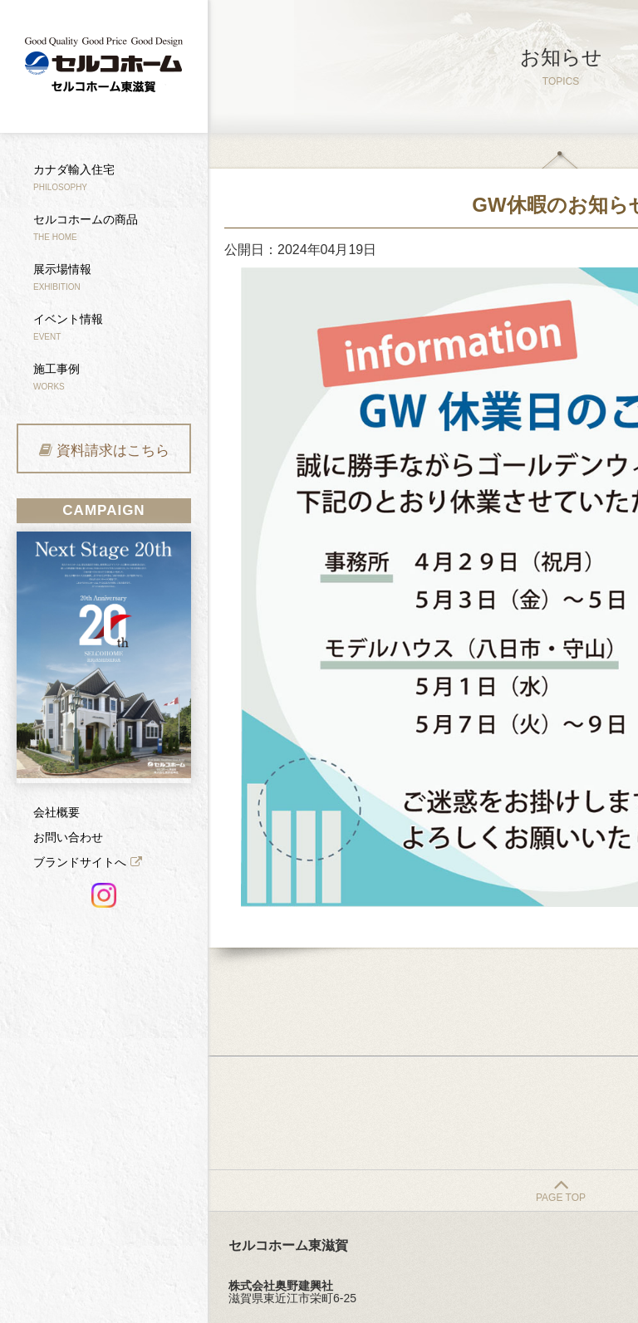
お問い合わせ (68, 837)
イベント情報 (68, 326)
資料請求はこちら (112, 450)
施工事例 (56, 376)
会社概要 (56, 812)
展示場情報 (62, 277)
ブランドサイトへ (79, 862)
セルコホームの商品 (85, 227)
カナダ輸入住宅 (74, 177)
